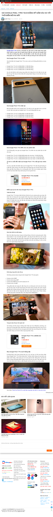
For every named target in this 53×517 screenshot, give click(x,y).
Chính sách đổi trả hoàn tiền (19, 464)
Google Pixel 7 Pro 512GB (30, 176)
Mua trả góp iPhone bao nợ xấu (20, 476)
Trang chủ (3, 8)
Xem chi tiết (26, 184)
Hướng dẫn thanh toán (18, 469)
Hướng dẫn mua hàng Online (19, 470)
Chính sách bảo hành (18, 462)
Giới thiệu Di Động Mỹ (18, 461)
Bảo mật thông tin (17, 465)
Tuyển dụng (16, 472)
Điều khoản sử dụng (18, 467)
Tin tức (7, 8)
